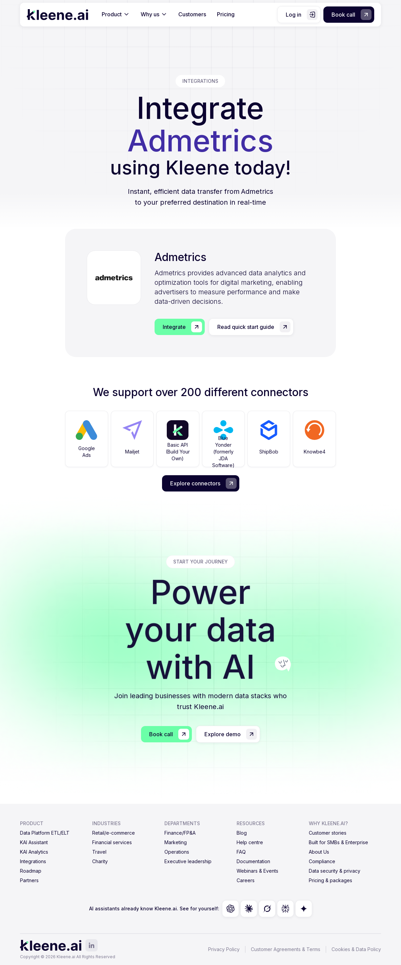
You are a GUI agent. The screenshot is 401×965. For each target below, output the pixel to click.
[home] (57, 14)
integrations (200, 81)
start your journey (200, 561)
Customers (192, 14)
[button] (115, 14)
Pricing (226, 14)
